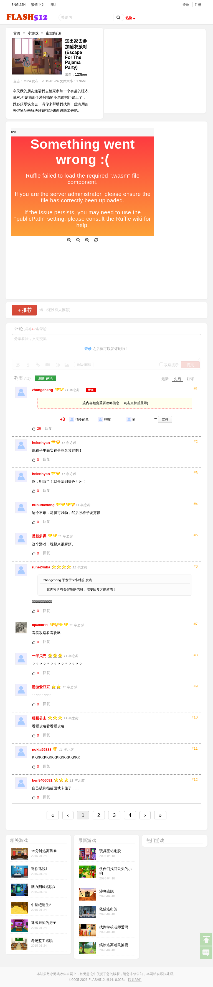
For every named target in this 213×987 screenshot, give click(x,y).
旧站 (53, 4)
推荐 (25, 310)
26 (39, 428)
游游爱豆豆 (41, 687)
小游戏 (33, 33)
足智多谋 (39, 536)
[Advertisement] (154, 71)
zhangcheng (43, 390)
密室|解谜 (53, 33)
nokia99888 (42, 749)
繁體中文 (37, 4)
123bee (81, 74)
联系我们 (134, 980)
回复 (48, 428)
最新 (165, 379)
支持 (165, 419)
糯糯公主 (39, 718)
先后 (177, 379)
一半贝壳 (39, 656)
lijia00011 (40, 625)
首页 (17, 33)
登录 (185, 4)
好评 (190, 379)
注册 (198, 4)
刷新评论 (45, 378)
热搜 (131, 18)
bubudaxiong (43, 505)
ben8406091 (42, 780)
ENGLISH (19, 4)
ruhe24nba (41, 567)
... (155, 417)
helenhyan (41, 443)
